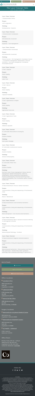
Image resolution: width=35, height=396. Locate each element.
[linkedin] (17, 370)
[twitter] (19, 370)
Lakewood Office (8, 289)
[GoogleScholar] (22, 370)
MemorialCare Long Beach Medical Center (15, 312)
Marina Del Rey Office (9, 298)
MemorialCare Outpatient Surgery (13, 319)
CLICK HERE (17, 345)
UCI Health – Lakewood (10, 328)
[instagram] (15, 370)
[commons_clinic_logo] (6, 351)
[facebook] (12, 370)
